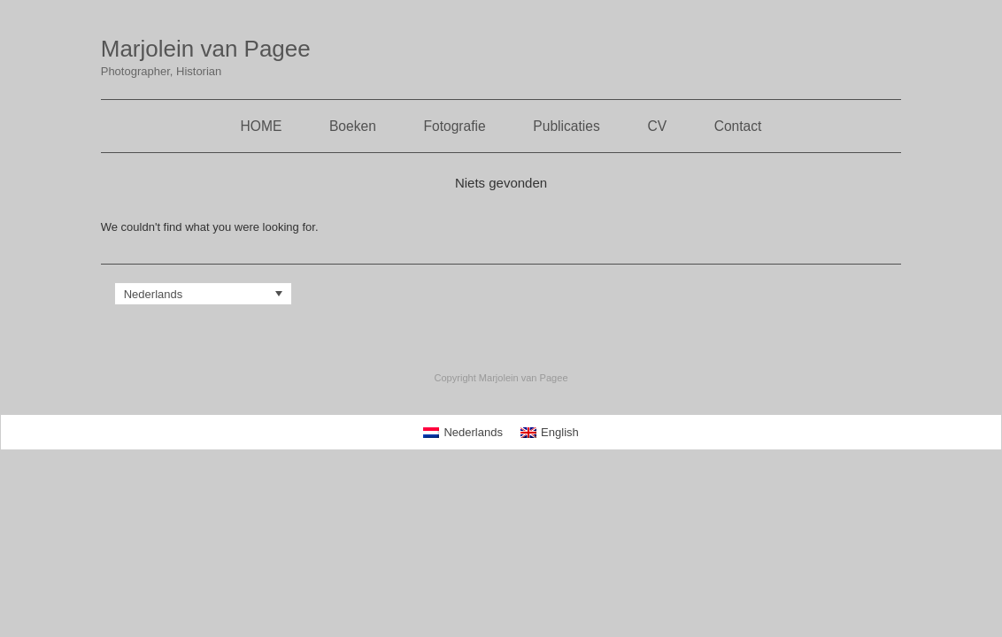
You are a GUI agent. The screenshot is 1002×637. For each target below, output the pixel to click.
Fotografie (454, 126)
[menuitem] (203, 293)
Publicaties (566, 126)
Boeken (352, 126)
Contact (738, 126)
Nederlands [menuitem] (153, 294)
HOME (261, 126)
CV (657, 126)
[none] (203, 293)
